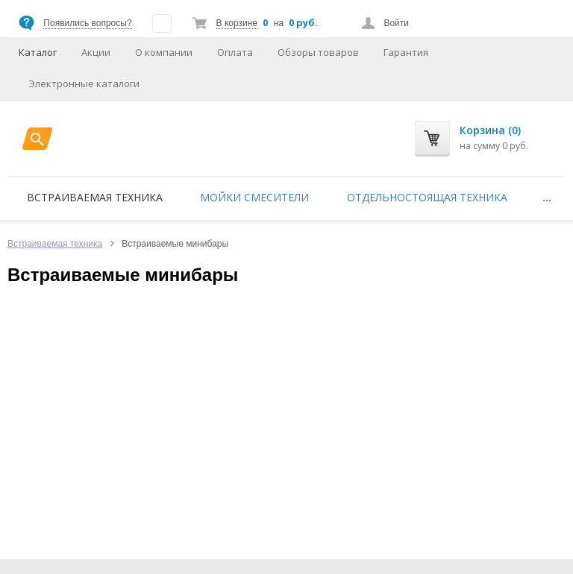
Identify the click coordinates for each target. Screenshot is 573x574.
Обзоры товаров (318, 52)
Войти (396, 23)
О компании (163, 52)
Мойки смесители (254, 197)
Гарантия (405, 52)
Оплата (235, 52)
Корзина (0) (490, 130)
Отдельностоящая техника (427, 197)
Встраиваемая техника (95, 197)
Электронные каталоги (84, 83)
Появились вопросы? (87, 23)
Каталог (38, 52)
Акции (95, 52)
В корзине (236, 23)
